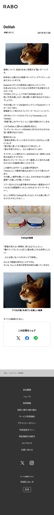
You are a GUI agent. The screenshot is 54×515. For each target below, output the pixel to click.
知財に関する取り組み (27, 410)
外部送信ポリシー (27, 430)
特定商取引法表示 (27, 436)
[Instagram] (31, 463)
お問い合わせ (27, 450)
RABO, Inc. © (27, 482)
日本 (27, 489)
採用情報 (27, 403)
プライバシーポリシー (27, 423)
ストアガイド (27, 443)
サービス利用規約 (27, 416)
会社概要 (27, 390)
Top (5, 373)
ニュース (12, 373)
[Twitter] (22, 463)
